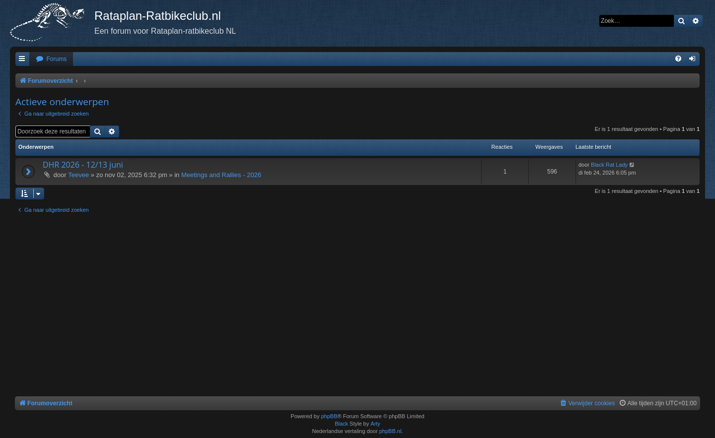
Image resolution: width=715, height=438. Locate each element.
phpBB (329, 416)
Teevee (78, 175)
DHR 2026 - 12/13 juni (83, 164)
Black (341, 424)
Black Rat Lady (609, 165)
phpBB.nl (390, 431)
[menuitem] (51, 59)
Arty (375, 424)
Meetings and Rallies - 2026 (221, 175)
